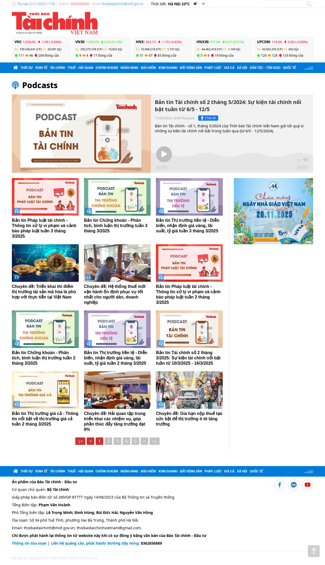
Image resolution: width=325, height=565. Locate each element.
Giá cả (229, 68)
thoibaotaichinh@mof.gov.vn (122, 4)
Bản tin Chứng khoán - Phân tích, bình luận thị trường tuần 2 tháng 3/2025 (43, 357)
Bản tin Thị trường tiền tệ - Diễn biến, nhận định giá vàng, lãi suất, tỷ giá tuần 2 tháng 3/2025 (115, 357)
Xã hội (242, 68)
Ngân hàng (129, 68)
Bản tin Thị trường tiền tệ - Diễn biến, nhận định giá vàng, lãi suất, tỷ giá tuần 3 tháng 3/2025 (187, 225)
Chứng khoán (107, 68)
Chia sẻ (207, 118)
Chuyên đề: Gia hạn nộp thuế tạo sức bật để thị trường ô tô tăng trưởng (189, 418)
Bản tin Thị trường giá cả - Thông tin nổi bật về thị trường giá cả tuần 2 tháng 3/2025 (45, 418)
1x (299, 160)
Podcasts (40, 85)
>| (154, 441)
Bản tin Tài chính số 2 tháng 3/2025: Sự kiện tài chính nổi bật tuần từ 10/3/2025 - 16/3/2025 (188, 357)
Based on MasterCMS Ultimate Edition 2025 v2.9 (54, 558)
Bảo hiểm (148, 68)
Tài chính (57, 68)
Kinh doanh (168, 68)
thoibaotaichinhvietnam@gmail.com (109, 527)
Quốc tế (289, 68)
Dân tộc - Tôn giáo (265, 68)
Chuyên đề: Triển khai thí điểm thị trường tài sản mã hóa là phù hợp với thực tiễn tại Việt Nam (44, 291)
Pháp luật (213, 68)
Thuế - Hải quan (80, 68)
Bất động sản (191, 68)
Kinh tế (41, 68)
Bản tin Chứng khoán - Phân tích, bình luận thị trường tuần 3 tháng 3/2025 (115, 225)
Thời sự (27, 68)
